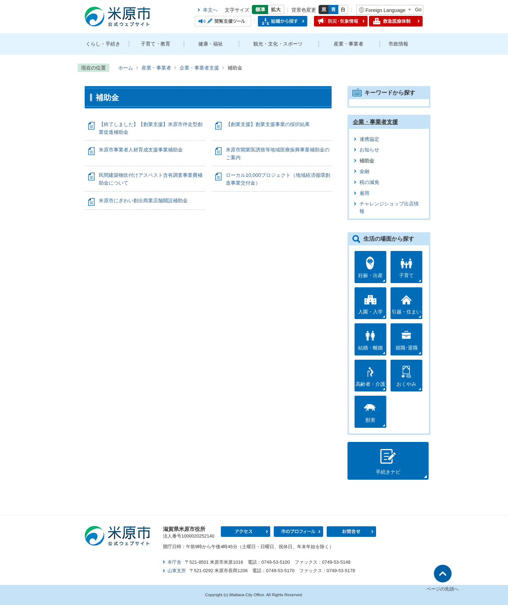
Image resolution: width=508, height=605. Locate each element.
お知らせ (369, 149)
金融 (364, 171)
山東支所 (177, 570)
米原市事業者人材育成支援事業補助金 (141, 149)
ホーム (125, 68)
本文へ (210, 10)
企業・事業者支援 (199, 68)
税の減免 (369, 182)
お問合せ (351, 531)
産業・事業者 (348, 44)
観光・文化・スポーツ (278, 44)
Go (418, 9)
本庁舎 (174, 562)
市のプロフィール (298, 531)
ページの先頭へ (443, 589)
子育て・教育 (155, 44)
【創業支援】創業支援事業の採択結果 (268, 124)
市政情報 (398, 44)
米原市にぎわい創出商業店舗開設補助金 (143, 200)
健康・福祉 (210, 44)
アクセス (245, 531)
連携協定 (369, 139)
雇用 (364, 193)
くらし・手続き (103, 44)
